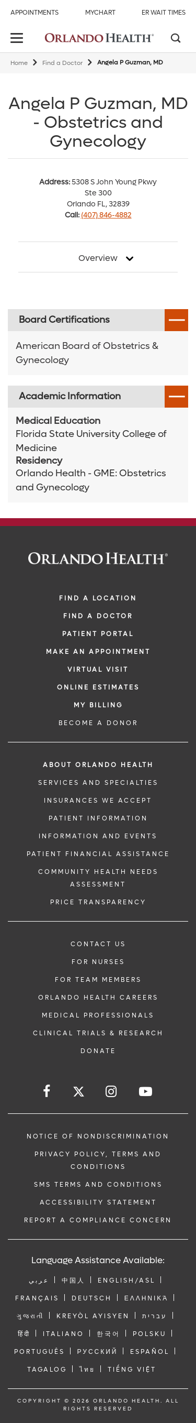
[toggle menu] (18, 39)
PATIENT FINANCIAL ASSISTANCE (98, 854)
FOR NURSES (98, 962)
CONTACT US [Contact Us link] (98, 944)
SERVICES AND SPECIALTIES (98, 783)
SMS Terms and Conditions (98, 1184)
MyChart (100, 12)
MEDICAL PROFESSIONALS (98, 1015)
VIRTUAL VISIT (98, 669)
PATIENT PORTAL (98, 634)
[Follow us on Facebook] (47, 1091)
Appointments (34, 12)
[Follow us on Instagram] (112, 1091)
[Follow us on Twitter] (79, 1093)
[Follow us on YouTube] (146, 1091)
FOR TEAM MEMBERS (98, 980)
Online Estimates (98, 687)
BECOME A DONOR (98, 723)
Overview (98, 258)
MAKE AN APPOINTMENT (98, 652)
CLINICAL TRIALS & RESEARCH (98, 1033)
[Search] (175, 39)
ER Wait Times (164, 12)
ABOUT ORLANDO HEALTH (98, 765)
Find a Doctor (62, 63)
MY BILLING (98, 705)
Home (19, 63)
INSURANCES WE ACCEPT (98, 800)
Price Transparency (98, 902)
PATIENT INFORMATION (98, 818)
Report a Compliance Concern (98, 1220)
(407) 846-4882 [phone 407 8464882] (106, 215)
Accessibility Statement (98, 1202)
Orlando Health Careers (98, 997)
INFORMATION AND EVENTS (98, 836)
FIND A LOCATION (98, 598)
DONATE (98, 1051)
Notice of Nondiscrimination (98, 1136)
